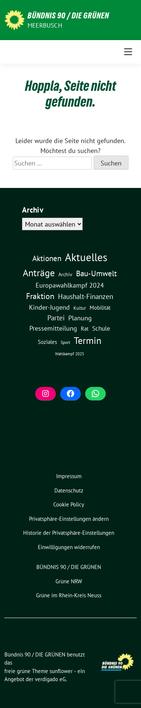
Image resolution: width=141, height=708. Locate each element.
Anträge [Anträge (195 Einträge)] (39, 272)
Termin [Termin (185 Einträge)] (87, 340)
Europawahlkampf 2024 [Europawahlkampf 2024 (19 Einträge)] (70, 285)
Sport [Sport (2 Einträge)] (65, 342)
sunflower (61, 671)
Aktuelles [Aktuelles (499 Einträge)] (86, 257)
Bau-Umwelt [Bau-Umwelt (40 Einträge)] (96, 273)
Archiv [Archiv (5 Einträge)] (65, 274)
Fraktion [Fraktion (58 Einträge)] (40, 296)
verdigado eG (50, 679)
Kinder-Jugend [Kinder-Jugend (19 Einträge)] (49, 307)
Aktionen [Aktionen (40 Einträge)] (46, 258)
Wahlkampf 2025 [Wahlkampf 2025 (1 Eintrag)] (69, 353)
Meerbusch (45, 25)
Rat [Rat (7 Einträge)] (84, 328)
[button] (68, 519)
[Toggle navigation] (128, 52)
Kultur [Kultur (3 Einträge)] (79, 308)
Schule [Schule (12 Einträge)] (101, 328)
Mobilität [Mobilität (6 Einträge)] (100, 307)
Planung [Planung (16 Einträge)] (80, 318)
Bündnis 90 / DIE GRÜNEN (68, 15)
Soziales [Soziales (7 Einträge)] (47, 341)
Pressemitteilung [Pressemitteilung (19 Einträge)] (53, 328)
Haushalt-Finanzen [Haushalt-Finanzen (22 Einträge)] (85, 296)
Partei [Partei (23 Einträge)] (56, 317)
